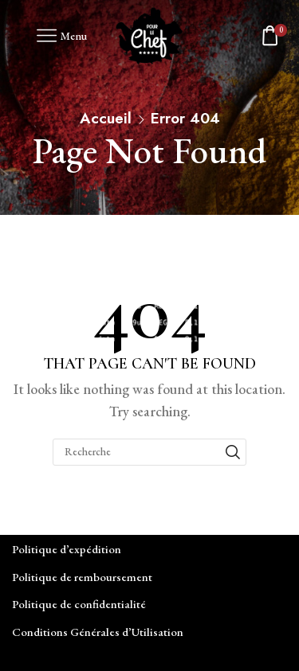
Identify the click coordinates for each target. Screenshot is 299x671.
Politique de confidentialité (79, 603)
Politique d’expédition (66, 548)
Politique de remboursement (82, 576)
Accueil (106, 118)
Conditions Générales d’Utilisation (97, 631)
